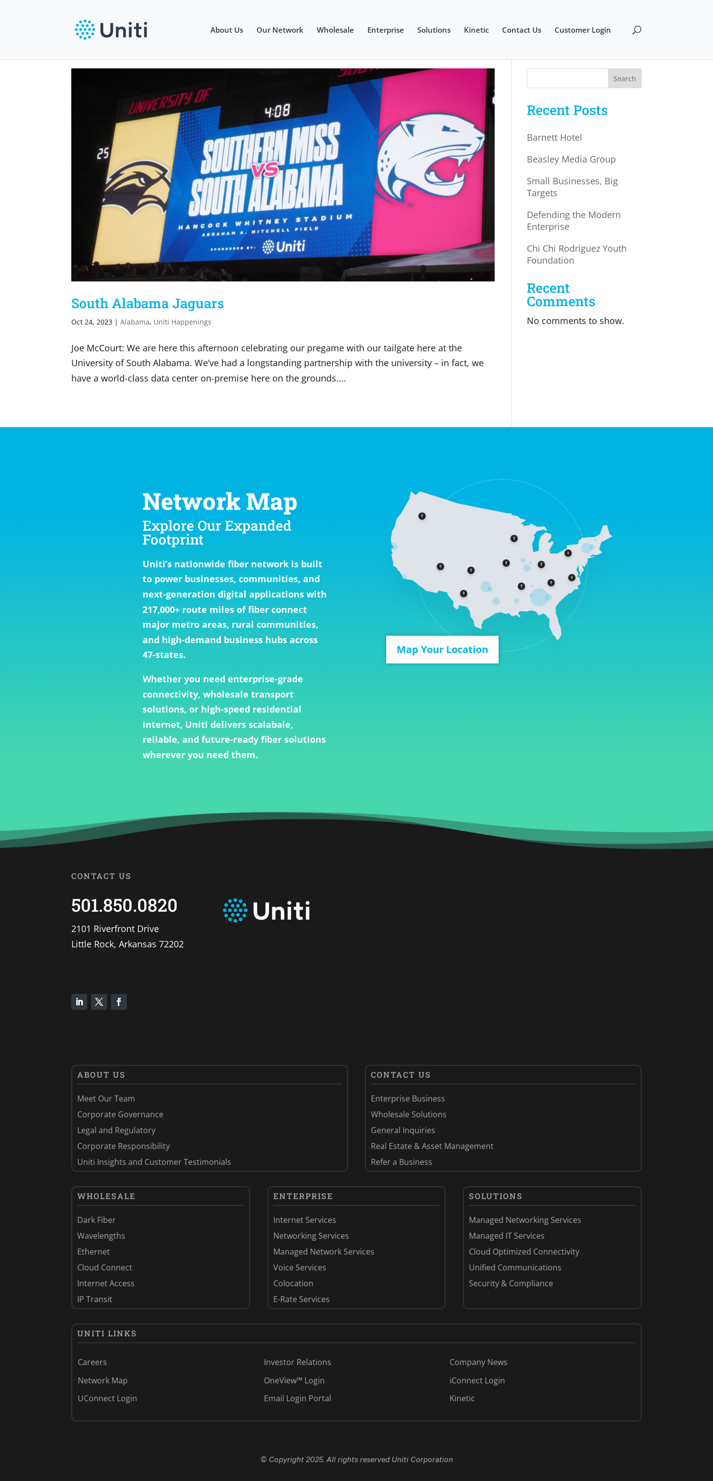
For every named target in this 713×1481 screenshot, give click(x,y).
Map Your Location (442, 649)
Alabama (135, 322)
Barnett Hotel (554, 137)
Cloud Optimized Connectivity (524, 1251)
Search (624, 78)
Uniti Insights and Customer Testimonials (154, 1161)
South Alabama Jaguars (147, 303)
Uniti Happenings (182, 322)
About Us (226, 30)
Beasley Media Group (571, 159)
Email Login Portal (297, 1398)
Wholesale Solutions (409, 1114)
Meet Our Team (106, 1098)
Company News (479, 1362)
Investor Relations (297, 1362)
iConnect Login (477, 1380)
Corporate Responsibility (123, 1146)
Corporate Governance (120, 1114)
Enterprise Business (408, 1098)
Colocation (293, 1283)
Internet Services (304, 1219)
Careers (92, 1362)
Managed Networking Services (525, 1219)
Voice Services (299, 1267)
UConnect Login (107, 1398)
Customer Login (583, 30)
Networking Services (311, 1235)
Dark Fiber (96, 1219)
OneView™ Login (294, 1380)
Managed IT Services (507, 1235)
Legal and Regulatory (116, 1130)
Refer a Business (401, 1161)
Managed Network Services (323, 1251)
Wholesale (335, 30)
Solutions (434, 30)
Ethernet (93, 1251)
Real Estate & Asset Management (432, 1146)
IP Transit (94, 1299)
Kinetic (476, 30)
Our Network (280, 30)
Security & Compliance (511, 1283)
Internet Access (106, 1283)
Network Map (103, 1380)
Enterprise (385, 30)
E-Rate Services (301, 1299)
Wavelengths (101, 1235)
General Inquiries (403, 1130)
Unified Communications (515, 1267)
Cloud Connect (104, 1267)
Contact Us (521, 30)
